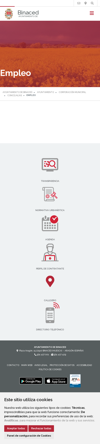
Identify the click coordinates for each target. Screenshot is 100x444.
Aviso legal (41, 365)
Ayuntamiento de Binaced (17, 92)
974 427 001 (41, 354)
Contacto (13, 365)
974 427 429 (58, 354)
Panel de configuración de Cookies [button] (29, 435)
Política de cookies (50, 369)
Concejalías (14, 95)
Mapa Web (26, 365)
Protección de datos (62, 365)
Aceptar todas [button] (16, 428)
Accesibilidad (84, 365)
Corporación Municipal (72, 92)
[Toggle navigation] (91, 14)
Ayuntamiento (45, 92)
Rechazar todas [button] (41, 428)
